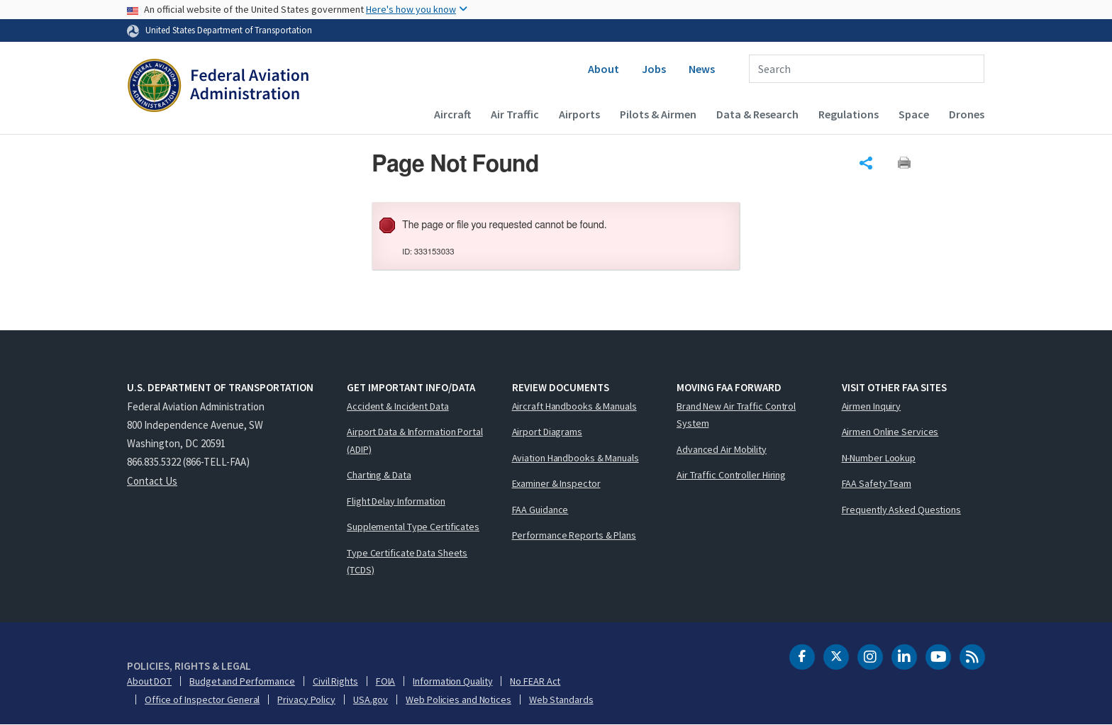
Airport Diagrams (547, 431)
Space (914, 114)
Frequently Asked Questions (901, 509)
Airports (579, 114)
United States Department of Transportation (228, 29)
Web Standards (561, 699)
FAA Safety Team (877, 483)
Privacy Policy (306, 699)
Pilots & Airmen (658, 114)
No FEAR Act (535, 681)
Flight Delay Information (396, 501)
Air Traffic (515, 114)
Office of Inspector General (202, 699)
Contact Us (152, 481)
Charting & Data (379, 474)
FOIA (386, 681)
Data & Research (757, 114)
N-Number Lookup (879, 457)
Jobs (654, 69)
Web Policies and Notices (458, 699)
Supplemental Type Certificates (413, 526)
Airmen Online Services (890, 431)
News (702, 69)
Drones (966, 114)
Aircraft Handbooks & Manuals (574, 406)
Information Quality (452, 681)
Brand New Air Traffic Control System (736, 415)
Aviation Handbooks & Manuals (575, 457)
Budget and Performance (242, 681)
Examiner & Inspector (556, 483)
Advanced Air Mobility (722, 449)
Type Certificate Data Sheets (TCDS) (407, 561)
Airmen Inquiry (871, 406)
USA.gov (370, 699)
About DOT (149, 681)
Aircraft (452, 114)
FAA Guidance (540, 509)
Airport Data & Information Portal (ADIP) (415, 440)
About (603, 69)
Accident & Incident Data (398, 406)
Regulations (848, 114)
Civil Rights (335, 681)
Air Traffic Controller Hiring (731, 474)
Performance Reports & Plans (574, 535)
